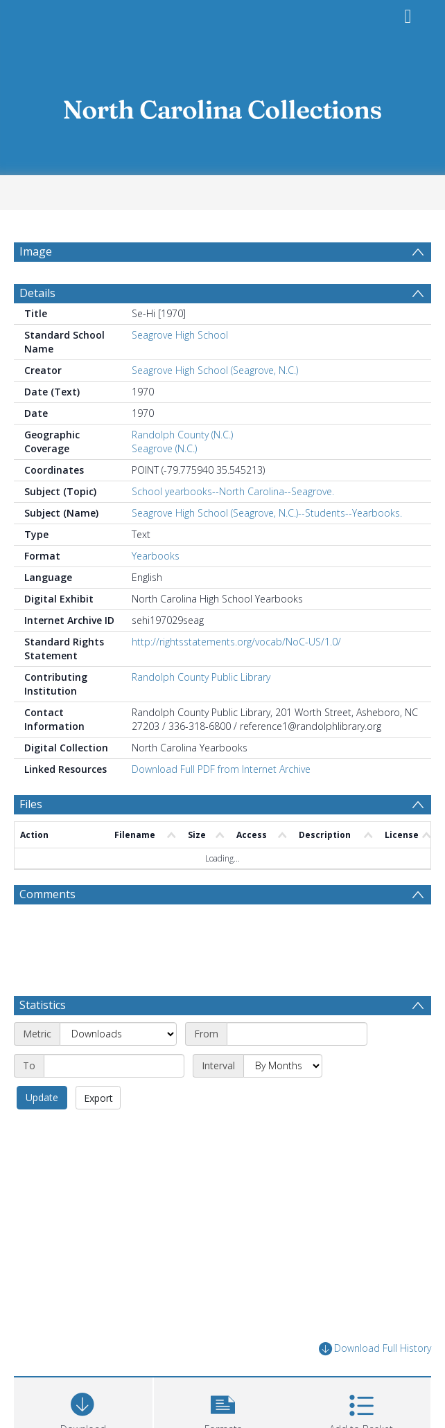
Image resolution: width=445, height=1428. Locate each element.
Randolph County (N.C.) (182, 434)
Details (37, 293)
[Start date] (297, 1034)
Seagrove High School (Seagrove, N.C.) (215, 370)
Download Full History (375, 1348)
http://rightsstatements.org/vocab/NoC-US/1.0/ (236, 641)
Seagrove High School (180, 334)
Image (35, 251)
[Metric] (118, 1034)
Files (30, 804)
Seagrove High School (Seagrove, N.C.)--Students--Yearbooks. (267, 512)
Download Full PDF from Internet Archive (221, 769)
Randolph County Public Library (201, 677)
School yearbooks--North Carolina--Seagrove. (233, 491)
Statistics (42, 1004)
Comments (47, 894)
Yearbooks (156, 555)
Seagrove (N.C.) (164, 448)
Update (42, 1097)
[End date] (114, 1066)
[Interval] (282, 1066)
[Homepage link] (222, 105)
